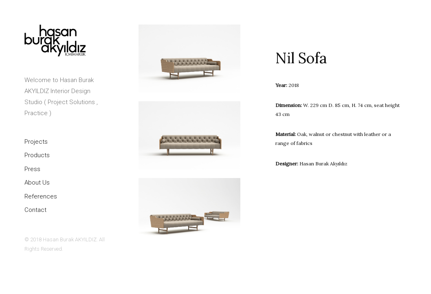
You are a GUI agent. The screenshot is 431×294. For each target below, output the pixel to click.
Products (37, 155)
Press (32, 169)
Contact (35, 210)
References (40, 196)
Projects (36, 141)
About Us (37, 182)
